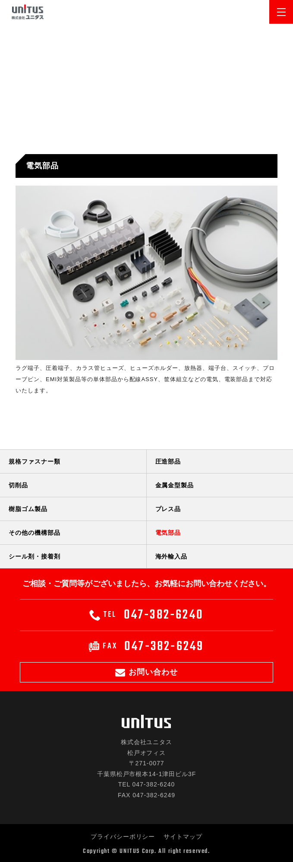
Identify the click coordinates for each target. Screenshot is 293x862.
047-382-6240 (146, 615)
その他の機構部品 (34, 532)
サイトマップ (183, 836)
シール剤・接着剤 (34, 556)
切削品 (18, 485)
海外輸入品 (171, 556)
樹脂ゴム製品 (28, 508)
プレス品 (168, 508)
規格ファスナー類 (34, 461)
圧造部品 (168, 461)
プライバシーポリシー (123, 836)
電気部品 (168, 532)
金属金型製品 (174, 485)
